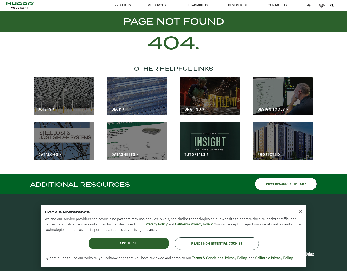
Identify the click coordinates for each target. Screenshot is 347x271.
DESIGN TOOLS (238, 5)
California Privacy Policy (194, 224)
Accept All (129, 243)
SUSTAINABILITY (196, 5)
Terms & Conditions (207, 258)
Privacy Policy (157, 224)
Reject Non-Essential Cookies (216, 244)
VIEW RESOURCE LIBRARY (286, 184)
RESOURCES (157, 5)
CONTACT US (277, 5)
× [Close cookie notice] (300, 211)
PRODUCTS (122, 5)
